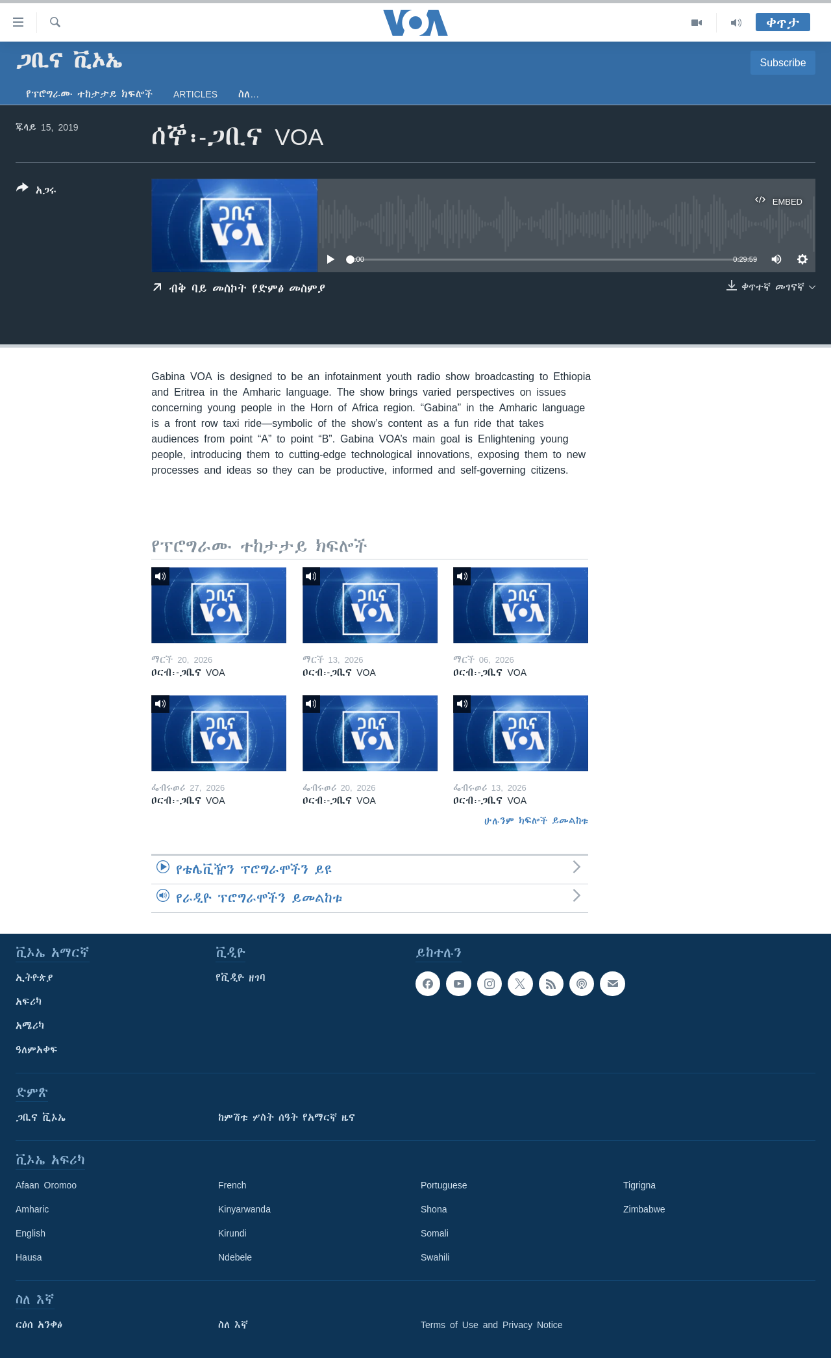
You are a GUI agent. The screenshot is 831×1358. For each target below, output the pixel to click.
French (232, 1185)
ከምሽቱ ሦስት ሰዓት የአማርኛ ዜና (286, 1117)
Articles (195, 94)
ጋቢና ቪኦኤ (41, 1117)
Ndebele (235, 1257)
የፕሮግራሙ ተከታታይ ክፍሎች (89, 94)
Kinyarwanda (244, 1209)
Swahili (435, 1257)
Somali (435, 1233)
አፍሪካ (29, 1002)
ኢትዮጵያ (34, 978)
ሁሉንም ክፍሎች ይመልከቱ (536, 820)
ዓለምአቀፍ (37, 1050)
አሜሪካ (30, 1026)
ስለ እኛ (233, 1325)
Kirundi (232, 1233)
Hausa (29, 1257)
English (30, 1233)
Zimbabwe (644, 1209)
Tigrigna (639, 1185)
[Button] (36, 192)
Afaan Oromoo (46, 1185)
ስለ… (248, 94)
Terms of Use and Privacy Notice (492, 1325)
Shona (434, 1209)
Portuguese (444, 1185)
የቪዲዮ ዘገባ (241, 978)
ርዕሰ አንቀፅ (39, 1325)
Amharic (32, 1209)
